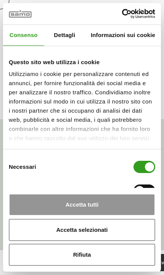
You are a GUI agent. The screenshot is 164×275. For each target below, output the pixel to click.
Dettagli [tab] (64, 35)
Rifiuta (82, 254)
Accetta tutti (82, 204)
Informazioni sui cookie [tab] (123, 35)
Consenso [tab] (23, 35)
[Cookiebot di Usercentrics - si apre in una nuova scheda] (121, 14)
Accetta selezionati (82, 229)
